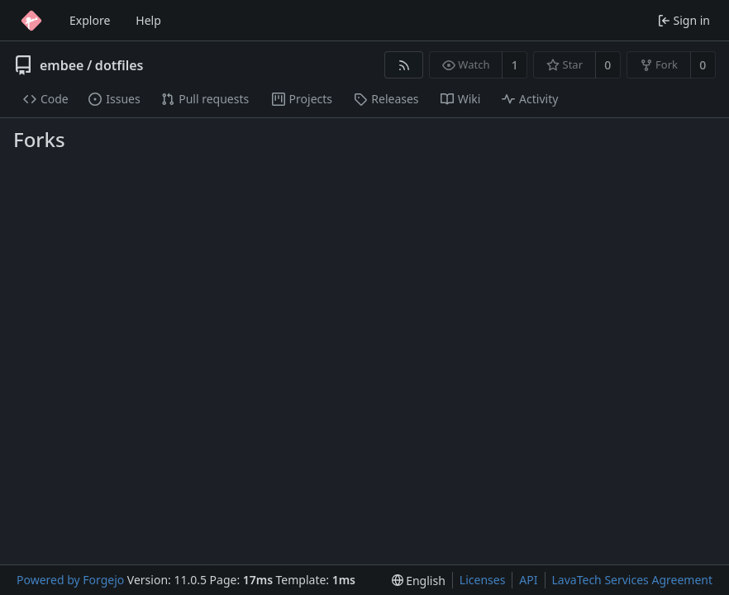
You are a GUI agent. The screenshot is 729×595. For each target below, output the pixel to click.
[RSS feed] (403, 65)
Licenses (483, 580)
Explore (89, 20)
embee (61, 65)
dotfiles (119, 65)
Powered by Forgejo (70, 580)
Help (148, 20)
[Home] (31, 21)
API (528, 580)
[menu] (419, 580)
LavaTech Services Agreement (632, 580)
